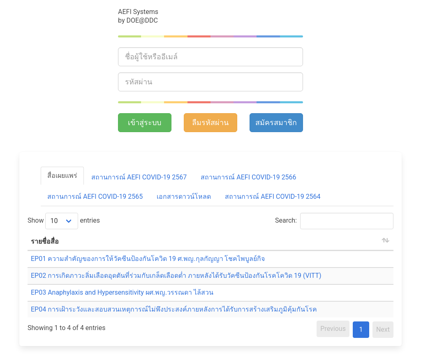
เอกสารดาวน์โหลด (184, 196)
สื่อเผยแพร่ (62, 175)
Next (383, 329)
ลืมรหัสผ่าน (210, 122)
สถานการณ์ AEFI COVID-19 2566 (248, 177)
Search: (334, 221)
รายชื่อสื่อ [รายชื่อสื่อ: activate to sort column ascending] (45, 241)
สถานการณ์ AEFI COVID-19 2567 (139, 177)
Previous (333, 329)
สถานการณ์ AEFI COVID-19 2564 (272, 196)
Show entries (64, 221)
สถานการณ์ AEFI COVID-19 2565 (95, 196)
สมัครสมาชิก (276, 122)
